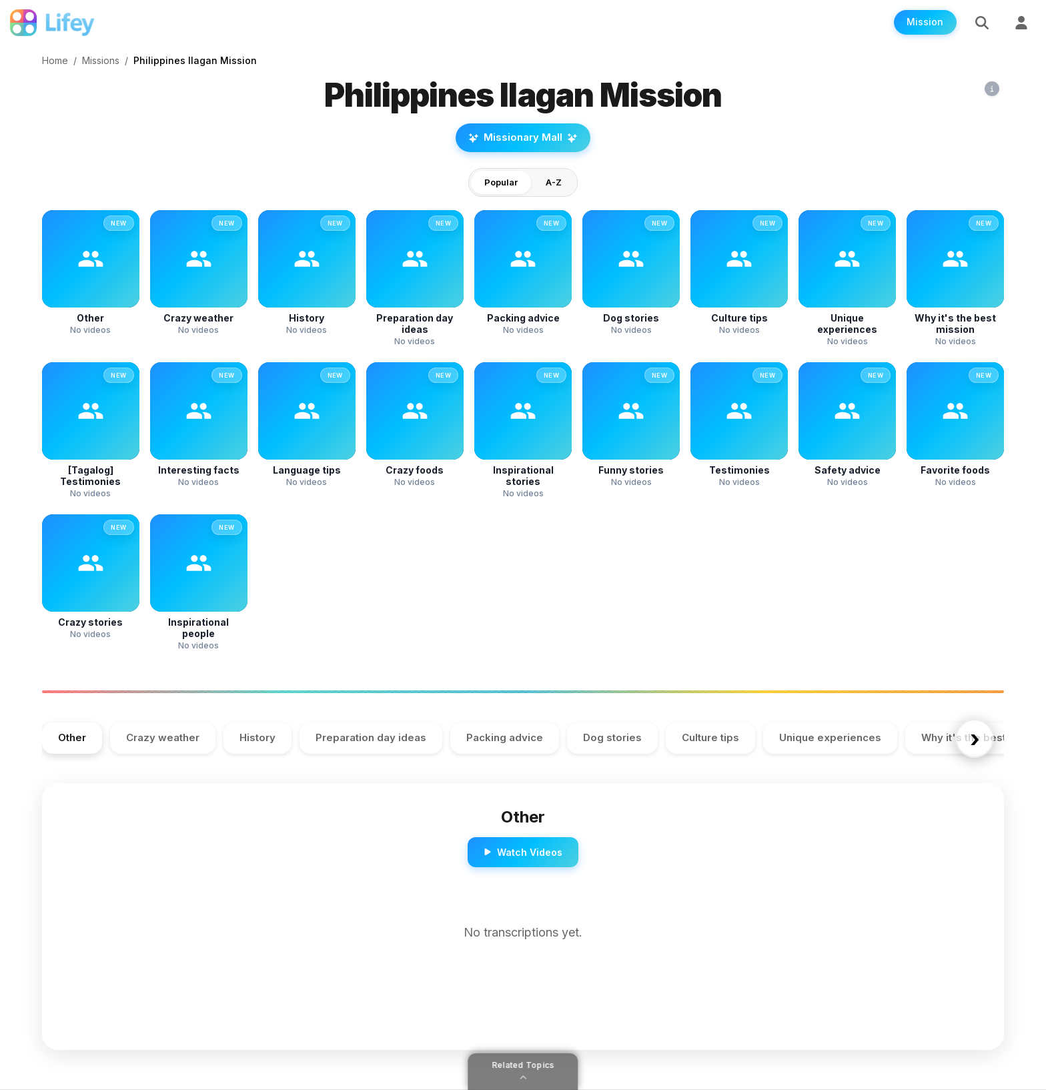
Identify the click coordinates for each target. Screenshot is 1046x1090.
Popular (501, 182)
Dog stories (612, 738)
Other (72, 738)
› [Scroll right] (974, 738)
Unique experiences (830, 738)
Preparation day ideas (371, 738)
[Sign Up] (1021, 22)
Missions (100, 60)
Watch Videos (523, 852)
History (257, 738)
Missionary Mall (523, 137)
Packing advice (504, 738)
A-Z (554, 182)
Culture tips (710, 738)
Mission (924, 23)
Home (55, 60)
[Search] (981, 22)
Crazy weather (162, 738)
